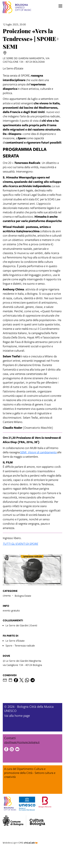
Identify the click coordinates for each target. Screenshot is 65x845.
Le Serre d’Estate (15, 640)
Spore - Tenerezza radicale (20, 645)
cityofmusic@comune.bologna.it (22, 742)
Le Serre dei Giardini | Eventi (21, 625)
